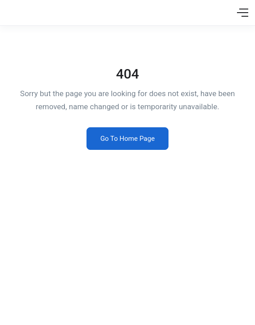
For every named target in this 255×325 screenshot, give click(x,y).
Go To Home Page (127, 139)
